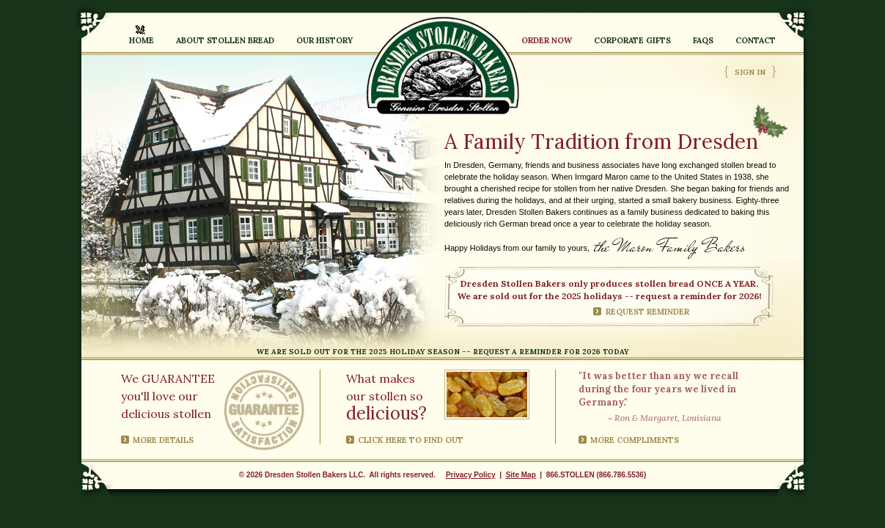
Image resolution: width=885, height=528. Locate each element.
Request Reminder (647, 312)
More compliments (634, 440)
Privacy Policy (471, 475)
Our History (324, 40)
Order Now (546, 40)
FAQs (703, 40)
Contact (755, 40)
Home (141, 40)
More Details (163, 440)
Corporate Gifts (632, 40)
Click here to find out (410, 440)
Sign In (750, 72)
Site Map (521, 475)
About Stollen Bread (225, 40)
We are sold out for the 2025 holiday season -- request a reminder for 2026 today (443, 351)
